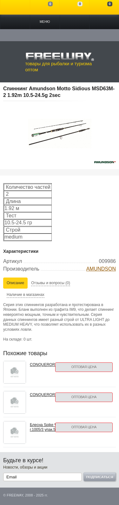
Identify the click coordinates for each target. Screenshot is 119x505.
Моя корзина (104, 7)
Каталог (15, 22)
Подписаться (99, 477)
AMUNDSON (101, 269)
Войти (15, 7)
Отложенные (74, 7)
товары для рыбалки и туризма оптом (59, 62)
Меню (45, 21)
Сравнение (45, 7)
